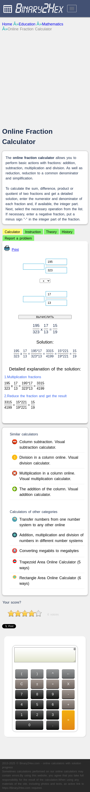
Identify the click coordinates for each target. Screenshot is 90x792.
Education (27, 24)
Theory (51, 232)
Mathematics (52, 24)
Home (7, 24)
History (67, 232)
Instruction (33, 232)
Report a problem (18, 238)
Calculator (12, 232)
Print (11, 249)
